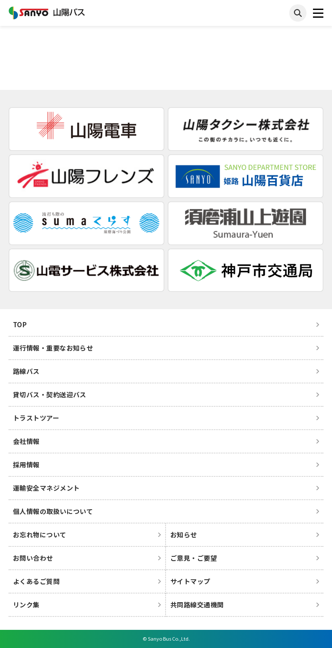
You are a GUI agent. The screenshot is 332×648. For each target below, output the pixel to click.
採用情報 (26, 464)
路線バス (26, 371)
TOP (20, 324)
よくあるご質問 (36, 581)
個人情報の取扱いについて (53, 511)
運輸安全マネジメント (46, 487)
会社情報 (26, 441)
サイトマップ (190, 581)
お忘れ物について (40, 534)
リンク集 (26, 604)
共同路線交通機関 (197, 604)
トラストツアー (36, 417)
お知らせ (183, 534)
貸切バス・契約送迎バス (49, 394)
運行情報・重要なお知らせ (53, 347)
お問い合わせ (33, 557)
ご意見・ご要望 (193, 557)
